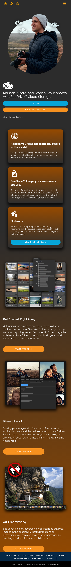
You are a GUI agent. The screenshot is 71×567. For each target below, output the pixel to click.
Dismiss (50, 558)
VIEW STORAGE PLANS (35, 242)
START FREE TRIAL (24, 349)
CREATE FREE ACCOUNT (35, 110)
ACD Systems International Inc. (49, 564)
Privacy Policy (37, 558)
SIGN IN (35, 103)
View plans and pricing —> (14, 117)
